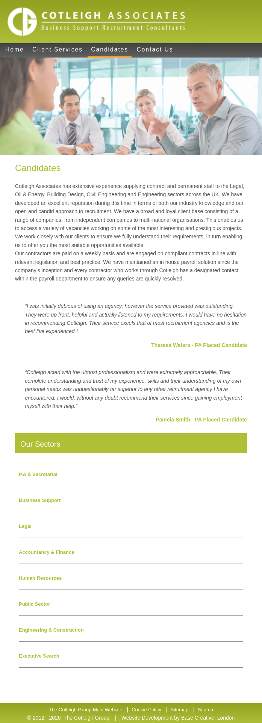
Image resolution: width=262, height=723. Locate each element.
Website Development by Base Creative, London (178, 718)
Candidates (109, 49)
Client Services (57, 49)
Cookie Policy (146, 709)
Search (205, 709)
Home (14, 49)
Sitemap (180, 709)
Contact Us (155, 49)
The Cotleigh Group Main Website (86, 709)
